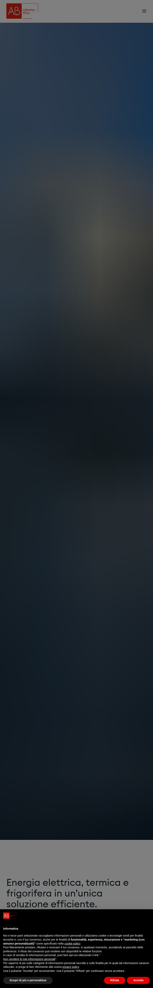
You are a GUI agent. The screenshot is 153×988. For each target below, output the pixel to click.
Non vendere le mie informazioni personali (29, 959)
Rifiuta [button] (114, 980)
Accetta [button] (138, 980)
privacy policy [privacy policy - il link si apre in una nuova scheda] (70, 966)
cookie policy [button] (72, 943)
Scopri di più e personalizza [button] (28, 980)
